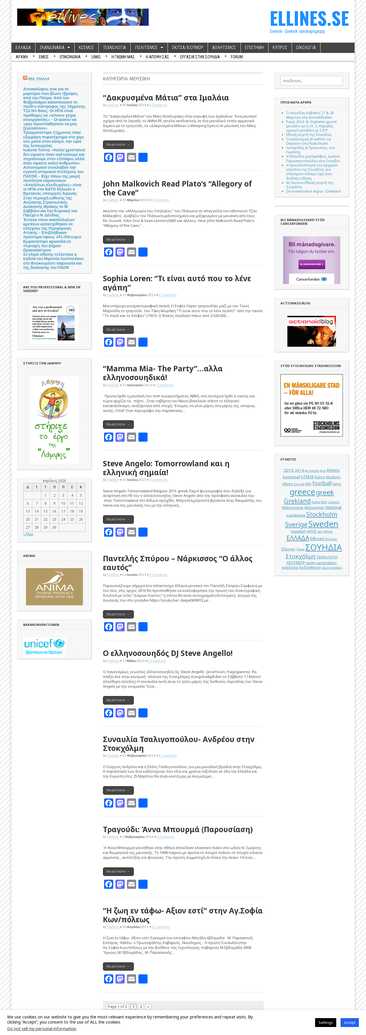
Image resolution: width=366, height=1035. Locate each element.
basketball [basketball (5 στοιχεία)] (291, 477)
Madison (113, 105)
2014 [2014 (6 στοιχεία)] (299, 470)
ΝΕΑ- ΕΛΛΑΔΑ (38, 78)
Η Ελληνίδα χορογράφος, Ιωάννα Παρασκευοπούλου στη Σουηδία (313, 158)
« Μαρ (28, 534)
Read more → (118, 144)
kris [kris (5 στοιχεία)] (324, 501)
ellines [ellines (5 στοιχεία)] (287, 483)
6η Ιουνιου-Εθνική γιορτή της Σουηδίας (309, 184)
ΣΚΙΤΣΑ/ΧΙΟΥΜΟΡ (187, 47)
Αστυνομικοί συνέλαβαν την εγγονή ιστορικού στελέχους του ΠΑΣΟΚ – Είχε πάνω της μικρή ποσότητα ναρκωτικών (53, 174)
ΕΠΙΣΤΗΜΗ (254, 47)
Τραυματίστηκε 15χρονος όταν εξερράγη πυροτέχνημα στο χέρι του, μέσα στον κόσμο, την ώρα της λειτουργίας (53, 139)
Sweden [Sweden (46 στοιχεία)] (323, 523)
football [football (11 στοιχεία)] (321, 483)
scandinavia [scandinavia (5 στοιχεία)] (295, 515)
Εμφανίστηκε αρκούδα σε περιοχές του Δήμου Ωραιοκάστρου (47, 245)
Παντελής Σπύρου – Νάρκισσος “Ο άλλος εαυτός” (177, 562)
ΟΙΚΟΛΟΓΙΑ (306, 47)
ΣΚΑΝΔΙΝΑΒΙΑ (52, 47)
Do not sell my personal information (41, 1028)
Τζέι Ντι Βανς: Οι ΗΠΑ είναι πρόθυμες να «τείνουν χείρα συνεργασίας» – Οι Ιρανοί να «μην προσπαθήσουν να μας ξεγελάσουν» (50, 119)
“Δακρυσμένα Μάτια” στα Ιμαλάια (166, 97)
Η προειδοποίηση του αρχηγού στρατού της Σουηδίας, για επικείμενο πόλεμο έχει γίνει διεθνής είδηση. (312, 172)
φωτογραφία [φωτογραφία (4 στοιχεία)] (332, 568)
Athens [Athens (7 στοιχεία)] (333, 470)
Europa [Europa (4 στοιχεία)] (299, 484)
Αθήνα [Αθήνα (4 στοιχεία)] (328, 532)
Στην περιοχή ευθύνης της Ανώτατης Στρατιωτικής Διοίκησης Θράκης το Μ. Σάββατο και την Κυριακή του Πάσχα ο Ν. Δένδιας (50, 206)
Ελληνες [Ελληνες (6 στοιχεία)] (288, 549)
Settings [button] (326, 1022)
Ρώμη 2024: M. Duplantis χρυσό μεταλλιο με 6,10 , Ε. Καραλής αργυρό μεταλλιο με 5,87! (311, 125)
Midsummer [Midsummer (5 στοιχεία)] (315, 507)
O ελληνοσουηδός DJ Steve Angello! (167, 653)
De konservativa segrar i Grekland (313, 191)
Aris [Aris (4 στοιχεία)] (323, 471)
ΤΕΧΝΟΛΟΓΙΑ (114, 47)
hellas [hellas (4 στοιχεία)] (316, 502)
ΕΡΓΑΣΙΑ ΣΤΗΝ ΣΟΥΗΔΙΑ (200, 57)
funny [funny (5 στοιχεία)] (336, 483)
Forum (237, 57)
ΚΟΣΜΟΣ (86, 47)
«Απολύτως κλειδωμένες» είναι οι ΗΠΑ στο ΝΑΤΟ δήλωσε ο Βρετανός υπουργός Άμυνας (52, 189)
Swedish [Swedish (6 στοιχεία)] (298, 531)
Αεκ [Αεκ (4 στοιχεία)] (319, 532)
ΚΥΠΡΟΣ (280, 47)
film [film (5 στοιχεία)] (308, 483)
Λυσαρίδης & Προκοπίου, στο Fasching (310, 149)
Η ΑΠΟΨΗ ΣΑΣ (157, 57)
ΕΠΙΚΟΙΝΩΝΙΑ (70, 57)
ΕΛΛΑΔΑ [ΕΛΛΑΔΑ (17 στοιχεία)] (298, 538)
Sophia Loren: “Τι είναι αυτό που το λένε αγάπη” (177, 282)
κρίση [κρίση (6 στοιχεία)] (311, 562)
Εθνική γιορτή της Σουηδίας (309, 134)
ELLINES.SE (309, 17)
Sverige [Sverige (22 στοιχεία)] (296, 524)
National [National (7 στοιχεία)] (333, 507)
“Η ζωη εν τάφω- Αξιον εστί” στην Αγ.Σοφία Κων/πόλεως (183, 915)
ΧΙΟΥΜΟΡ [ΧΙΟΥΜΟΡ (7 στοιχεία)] (296, 562)
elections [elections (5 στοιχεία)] (333, 477)
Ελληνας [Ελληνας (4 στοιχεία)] (331, 539)
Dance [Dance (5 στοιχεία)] (320, 477)
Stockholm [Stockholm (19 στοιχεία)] (321, 514)
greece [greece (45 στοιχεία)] (302, 491)
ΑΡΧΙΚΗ (22, 57)
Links (96, 57)
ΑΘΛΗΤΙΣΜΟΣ (224, 47)
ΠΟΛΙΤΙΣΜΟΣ (146, 47)
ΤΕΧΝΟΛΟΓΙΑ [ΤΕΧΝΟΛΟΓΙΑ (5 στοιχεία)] (327, 557)
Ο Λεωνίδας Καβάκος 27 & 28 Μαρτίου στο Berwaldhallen (310, 114)
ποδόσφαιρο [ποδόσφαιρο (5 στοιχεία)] (310, 567)
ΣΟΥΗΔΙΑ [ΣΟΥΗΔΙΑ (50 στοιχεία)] (323, 547)
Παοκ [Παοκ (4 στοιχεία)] (301, 549)
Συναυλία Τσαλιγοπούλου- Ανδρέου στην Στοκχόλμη (178, 743)
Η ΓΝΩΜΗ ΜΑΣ (123, 57)
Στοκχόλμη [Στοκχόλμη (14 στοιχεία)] (300, 556)
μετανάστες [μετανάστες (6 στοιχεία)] (327, 562)
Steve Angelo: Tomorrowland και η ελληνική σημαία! (166, 467)
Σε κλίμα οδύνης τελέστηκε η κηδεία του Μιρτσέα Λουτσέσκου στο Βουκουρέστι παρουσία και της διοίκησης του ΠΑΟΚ (53, 261)
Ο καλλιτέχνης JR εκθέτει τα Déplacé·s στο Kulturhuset (308, 141)
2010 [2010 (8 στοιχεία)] (289, 470)
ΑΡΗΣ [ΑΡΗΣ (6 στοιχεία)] (312, 531)
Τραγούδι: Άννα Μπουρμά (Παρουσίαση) (178, 829)
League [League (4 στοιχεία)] (334, 502)
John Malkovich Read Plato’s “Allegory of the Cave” (177, 188)
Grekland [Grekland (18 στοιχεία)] (297, 501)
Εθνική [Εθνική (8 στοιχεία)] (317, 538)
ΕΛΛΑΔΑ (23, 47)
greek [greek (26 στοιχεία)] (325, 492)
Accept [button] (349, 1022)
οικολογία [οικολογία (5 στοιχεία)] (290, 567)
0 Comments (158, 105)
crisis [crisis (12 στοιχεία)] (307, 476)
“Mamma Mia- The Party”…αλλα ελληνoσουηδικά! (163, 372)
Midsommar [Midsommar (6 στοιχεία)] (293, 507)
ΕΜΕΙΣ (44, 57)
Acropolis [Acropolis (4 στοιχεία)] (312, 471)
